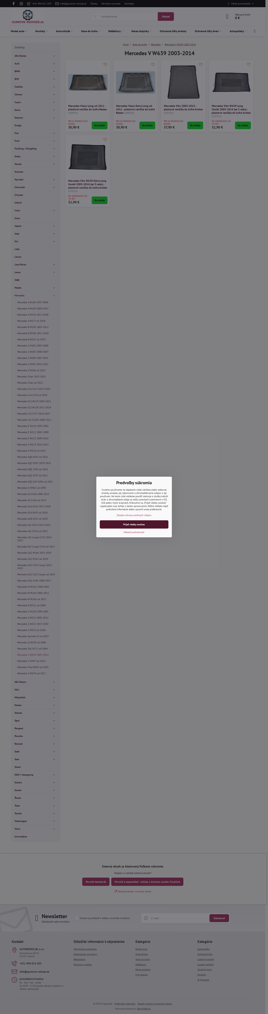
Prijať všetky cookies (134, 524)
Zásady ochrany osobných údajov (134, 515)
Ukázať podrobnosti (134, 532)
